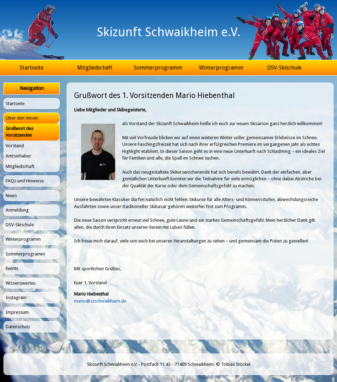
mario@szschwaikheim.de (100, 301)
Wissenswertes (20, 283)
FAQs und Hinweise (25, 180)
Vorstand (15, 145)
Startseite (32, 67)
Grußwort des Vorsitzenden (19, 132)
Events (12, 268)
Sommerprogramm (158, 67)
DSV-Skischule (284, 67)
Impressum (17, 312)
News (11, 195)
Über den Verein (22, 118)
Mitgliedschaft (95, 67)
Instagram (16, 297)
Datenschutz (18, 326)
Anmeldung (17, 210)
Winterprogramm (221, 67)
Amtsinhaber (18, 155)
